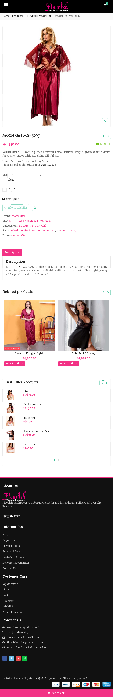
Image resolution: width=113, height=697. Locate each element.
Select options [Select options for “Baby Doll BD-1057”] (69, 363)
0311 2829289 (49, 165)
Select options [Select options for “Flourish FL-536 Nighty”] (14, 363)
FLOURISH (24, 225)
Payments (8, 540)
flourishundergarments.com (25, 642)
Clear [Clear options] (10, 179)
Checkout (8, 601)
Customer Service (13, 557)
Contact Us (9, 568)
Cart (5, 595)
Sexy (73, 230)
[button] (108, 124)
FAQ (5, 534)
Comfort (24, 230)
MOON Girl (39, 225)
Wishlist (7, 606)
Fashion (36, 230)
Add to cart (58, 693)
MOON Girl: (13, 267)
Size (4, 175)
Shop (5, 589)
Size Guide (10, 199)
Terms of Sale (11, 551)
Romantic (63, 230)
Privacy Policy (11, 546)
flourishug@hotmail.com (23, 637)
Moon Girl (18, 216)
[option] (56, 76)
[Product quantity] (9, 189)
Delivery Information (15, 563)
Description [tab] (12, 252)
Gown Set (49, 230)
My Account (10, 584)
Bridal (14, 230)
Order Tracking (12, 612)
